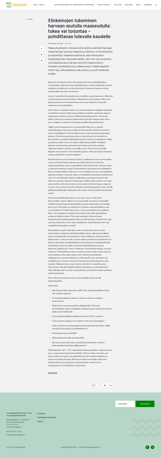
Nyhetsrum (129, 5)
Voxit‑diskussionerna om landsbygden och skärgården (74, 5)
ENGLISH (41, 5)
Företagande (52, 43)
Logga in (40, 421)
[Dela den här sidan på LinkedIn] (110, 385)
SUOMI (35, 5)
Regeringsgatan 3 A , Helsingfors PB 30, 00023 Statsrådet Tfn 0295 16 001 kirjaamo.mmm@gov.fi (18, 423)
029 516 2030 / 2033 (14, 431)
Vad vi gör (118, 5)
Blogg (138, 5)
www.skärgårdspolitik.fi (69, 447)
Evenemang (148, 5)
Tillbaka (29, 19)
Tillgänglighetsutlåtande (46, 417)
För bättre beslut (104, 5)
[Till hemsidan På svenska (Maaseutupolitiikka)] (16, 5)
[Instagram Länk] (152, 447)
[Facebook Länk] (147, 447)
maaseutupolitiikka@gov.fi (16, 435)
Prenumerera (145, 404)
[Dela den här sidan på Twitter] (105, 385)
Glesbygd (60, 43)
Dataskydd (41, 413)
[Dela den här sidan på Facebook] (99, 385)
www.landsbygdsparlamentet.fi (90, 447)
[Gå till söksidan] (156, 5)
